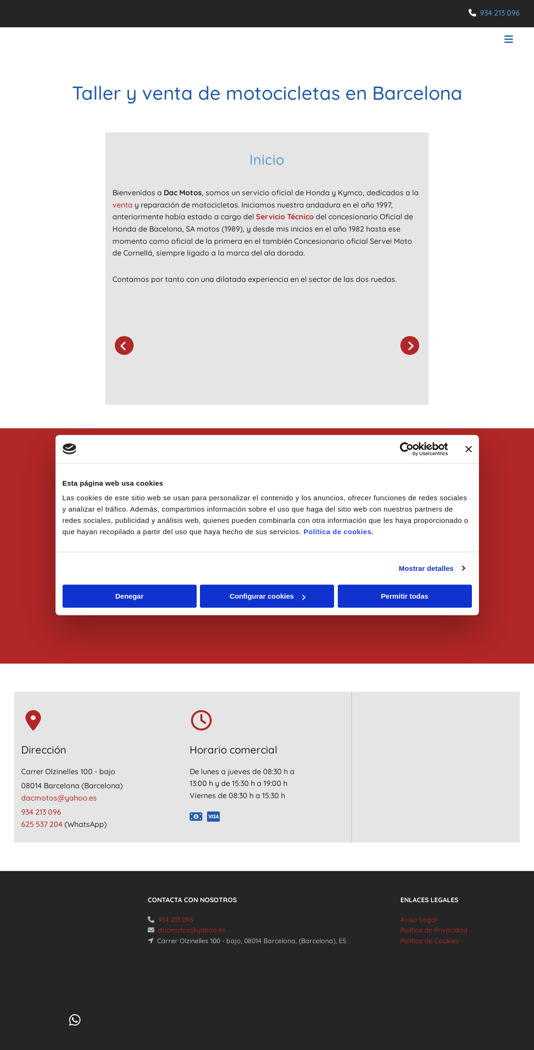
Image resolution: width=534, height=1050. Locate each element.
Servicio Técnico (285, 216)
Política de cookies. (338, 532)
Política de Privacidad (434, 930)
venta (122, 204)
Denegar (129, 596)
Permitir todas (405, 596)
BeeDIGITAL (494, 1008)
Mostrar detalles (426, 568)
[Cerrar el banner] (468, 449)
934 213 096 (500, 12)
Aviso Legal (418, 919)
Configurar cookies (267, 596)
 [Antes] (124, 345)
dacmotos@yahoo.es (59, 797)
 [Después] (409, 345)
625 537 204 (42, 824)
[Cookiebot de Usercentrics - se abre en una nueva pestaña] (407, 449)
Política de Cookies (429, 941)
